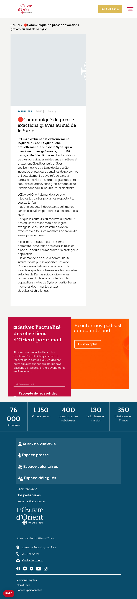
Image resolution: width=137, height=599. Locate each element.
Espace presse (35, 455)
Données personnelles (29, 590)
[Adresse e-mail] (39, 384)
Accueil (15, 25)
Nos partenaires (28, 495)
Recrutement (26, 489)
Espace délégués (40, 478)
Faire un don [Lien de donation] (110, 8)
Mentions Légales (26, 580)
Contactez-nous (32, 560)
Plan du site (23, 585)
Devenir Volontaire (30, 501)
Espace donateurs (39, 443)
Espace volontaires (40, 466)
